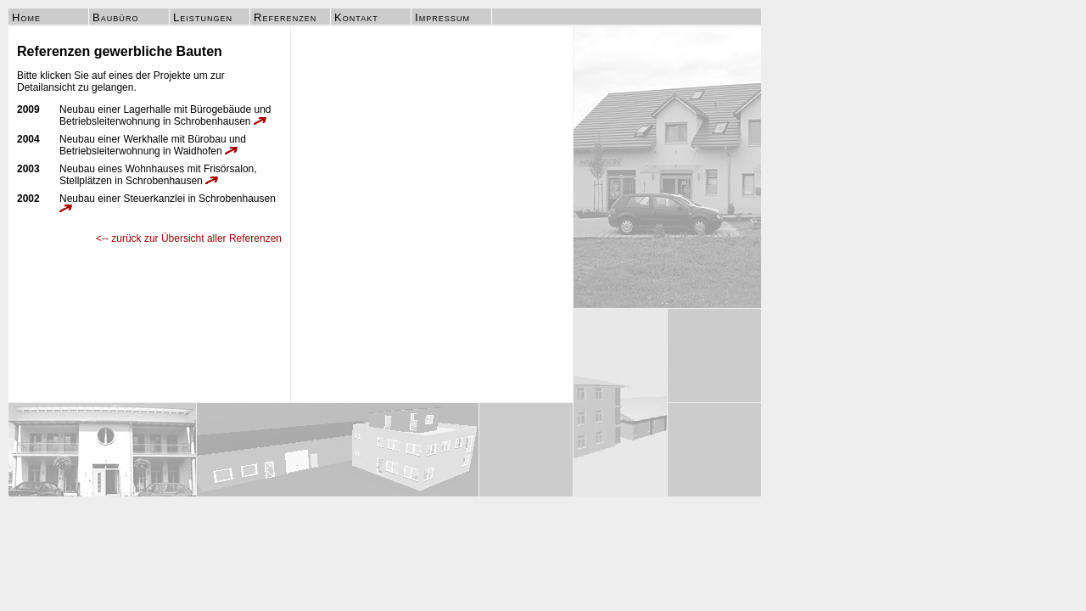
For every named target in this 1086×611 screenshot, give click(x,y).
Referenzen (285, 17)
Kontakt (356, 17)
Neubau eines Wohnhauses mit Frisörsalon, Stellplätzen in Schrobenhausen (158, 175)
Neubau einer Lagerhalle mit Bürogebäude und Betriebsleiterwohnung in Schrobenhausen (165, 115)
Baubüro (115, 17)
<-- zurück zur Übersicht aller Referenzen (189, 238)
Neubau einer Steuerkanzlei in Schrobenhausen (167, 202)
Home (26, 17)
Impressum (442, 17)
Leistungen (202, 17)
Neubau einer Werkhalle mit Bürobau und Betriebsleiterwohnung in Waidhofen (152, 145)
